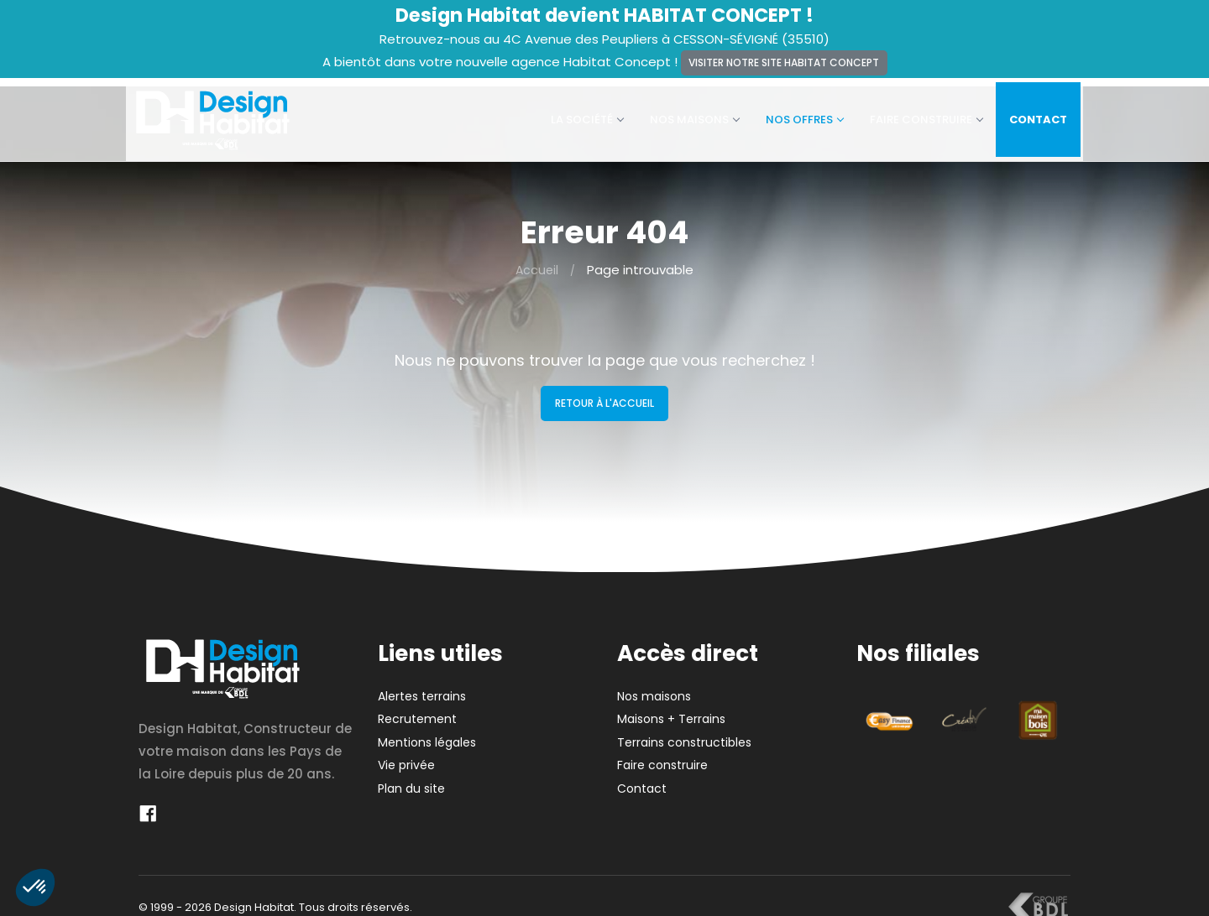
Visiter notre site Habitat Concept (783, 62)
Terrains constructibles (684, 734)
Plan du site (411, 780)
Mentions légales (427, 734)
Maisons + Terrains (671, 711)
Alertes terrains (422, 687)
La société (577, 115)
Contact (1028, 115)
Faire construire (916, 115)
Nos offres (794, 115)
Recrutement (417, 711)
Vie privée (406, 757)
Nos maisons (684, 115)
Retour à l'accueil (604, 395)
